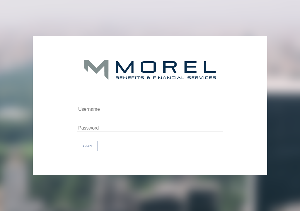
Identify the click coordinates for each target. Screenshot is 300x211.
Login (87, 145)
